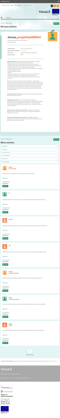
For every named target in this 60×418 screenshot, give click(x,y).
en (52, 5)
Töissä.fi (2, 23)
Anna (10, 324)
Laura (11, 272)
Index (12, 5)
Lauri (10, 219)
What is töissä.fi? (5, 5)
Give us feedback (18, 5)
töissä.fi (44, 12)
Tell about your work (27, 5)
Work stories (9, 23)
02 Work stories (5, 1)
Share (57, 23)
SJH (10, 298)
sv (58, 5)
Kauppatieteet (23, 50)
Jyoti (10, 167)
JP (10, 245)
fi (54, 5)
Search (2, 17)
